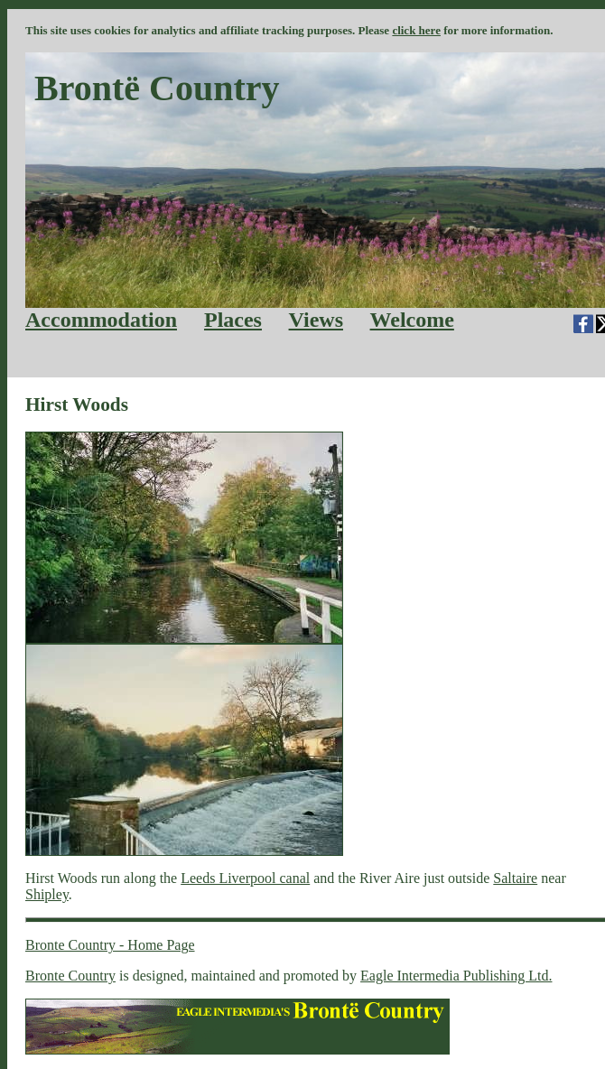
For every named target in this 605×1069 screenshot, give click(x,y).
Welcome (412, 319)
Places (233, 319)
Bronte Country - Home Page (110, 945)
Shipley (47, 894)
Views (316, 319)
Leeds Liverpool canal (245, 878)
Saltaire (515, 878)
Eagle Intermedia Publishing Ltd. (456, 975)
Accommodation (101, 319)
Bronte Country (70, 975)
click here (416, 30)
